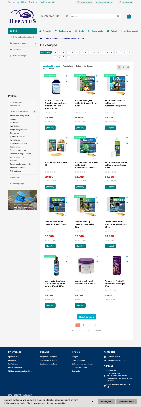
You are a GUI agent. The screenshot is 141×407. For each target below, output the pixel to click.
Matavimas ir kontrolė (18, 112)
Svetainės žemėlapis (48, 364)
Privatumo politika (15, 367)
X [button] (92, 402)
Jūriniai (80, 31)
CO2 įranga (14, 102)
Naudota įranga (18, 56)
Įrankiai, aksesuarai (17, 105)
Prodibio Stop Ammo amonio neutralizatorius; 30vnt (116, 224)
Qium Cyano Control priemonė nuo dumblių (85, 282)
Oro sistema (15, 116)
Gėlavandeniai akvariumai (22, 37)
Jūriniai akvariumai (19, 43)
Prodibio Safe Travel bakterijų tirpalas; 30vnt (56, 223)
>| (95, 325)
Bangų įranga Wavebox (19, 98)
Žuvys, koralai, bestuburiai (20, 133)
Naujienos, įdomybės (47, 2)
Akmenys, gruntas (17, 136)
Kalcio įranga (15, 109)
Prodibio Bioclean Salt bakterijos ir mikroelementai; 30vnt (115, 103)
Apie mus (11, 2)
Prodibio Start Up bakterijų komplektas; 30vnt (84, 224)
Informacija (14, 352)
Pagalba (44, 352)
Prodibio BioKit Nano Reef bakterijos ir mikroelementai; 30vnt (86, 165)
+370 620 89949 (49, 16)
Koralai (44, 31)
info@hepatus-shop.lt (116, 360)
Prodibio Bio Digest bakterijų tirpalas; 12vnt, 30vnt (86, 103)
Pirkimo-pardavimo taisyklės (19, 371)
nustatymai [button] (106, 402)
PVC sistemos (15, 140)
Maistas (13, 88)
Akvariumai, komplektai (19, 84)
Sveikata (13, 129)
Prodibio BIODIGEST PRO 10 (56, 163)
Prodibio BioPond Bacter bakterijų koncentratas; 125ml (116, 165)
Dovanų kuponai (78, 360)
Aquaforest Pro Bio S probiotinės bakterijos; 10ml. (115, 283)
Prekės (76, 352)
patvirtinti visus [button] (126, 402)
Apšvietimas (15, 95)
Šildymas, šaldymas (18, 119)
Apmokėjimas (22, 2)
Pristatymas (33, 2)
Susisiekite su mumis (48, 360)
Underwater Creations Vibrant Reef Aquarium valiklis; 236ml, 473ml (55, 283)
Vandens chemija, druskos (73, 39)
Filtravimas (14, 91)
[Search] (95, 16)
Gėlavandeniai (62, 31)
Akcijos (75, 357)
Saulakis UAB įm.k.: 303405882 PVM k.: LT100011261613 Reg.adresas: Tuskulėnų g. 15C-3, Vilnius (119, 376)
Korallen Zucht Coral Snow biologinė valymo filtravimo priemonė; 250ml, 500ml (55, 104)
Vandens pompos (17, 126)
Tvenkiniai (15, 49)
